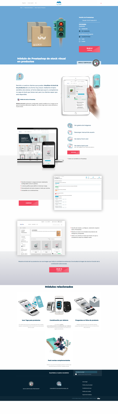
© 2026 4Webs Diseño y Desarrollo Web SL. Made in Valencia (86, 398)
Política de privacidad (87, 385)
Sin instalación (86, 31)
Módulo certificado (84, 62)
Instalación (82, 26)
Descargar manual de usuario (84, 132)
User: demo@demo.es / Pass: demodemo (84, 147)
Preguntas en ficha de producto (86, 320)
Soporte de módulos (87, 394)
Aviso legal (84, 381)
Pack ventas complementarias (59, 360)
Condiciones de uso (86, 388)
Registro (24, 3)
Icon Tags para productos (31, 320)
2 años (83, 41)
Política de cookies (86, 391)
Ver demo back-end (81, 145)
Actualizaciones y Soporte (86, 34)
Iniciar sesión (30, 3)
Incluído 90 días (86, 36)
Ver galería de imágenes (82, 125)
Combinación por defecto (59, 320)
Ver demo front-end (81, 139)
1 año (83, 39)
